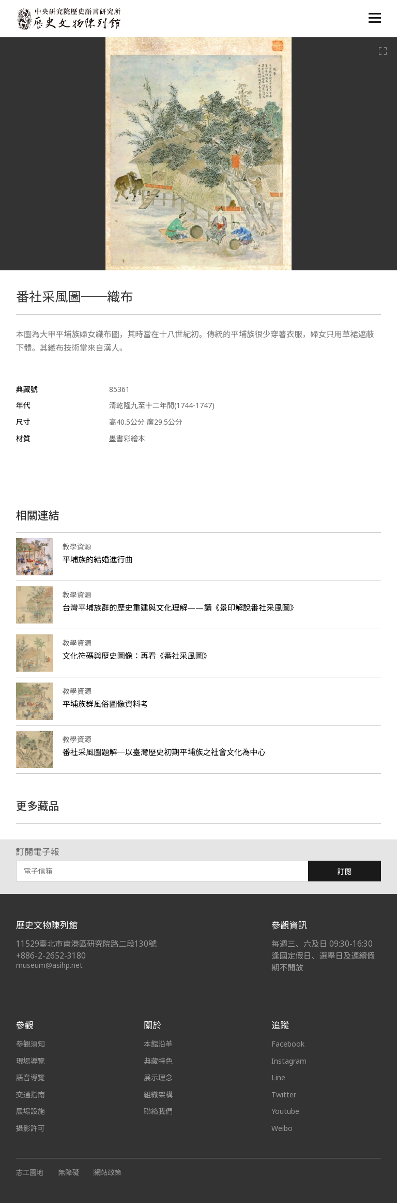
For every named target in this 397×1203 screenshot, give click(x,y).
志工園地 (29, 1172)
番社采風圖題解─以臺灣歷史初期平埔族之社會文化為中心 (164, 752)
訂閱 (345, 871)
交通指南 (30, 1094)
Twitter (283, 1094)
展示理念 (158, 1077)
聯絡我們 (158, 1111)
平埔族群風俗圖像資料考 (105, 704)
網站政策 (107, 1172)
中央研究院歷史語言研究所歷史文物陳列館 (68, 19)
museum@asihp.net (49, 965)
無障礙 (68, 1172)
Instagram (289, 1061)
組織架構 (158, 1094)
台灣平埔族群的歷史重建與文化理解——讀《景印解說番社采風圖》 (180, 607)
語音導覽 (30, 1077)
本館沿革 (158, 1044)
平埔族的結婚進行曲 (98, 559)
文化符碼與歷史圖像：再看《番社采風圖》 (137, 655)
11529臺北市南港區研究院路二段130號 (86, 943)
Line (278, 1077)
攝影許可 (30, 1128)
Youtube (285, 1111)
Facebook (287, 1044)
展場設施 (30, 1111)
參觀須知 (30, 1044)
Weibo (282, 1128)
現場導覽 (30, 1061)
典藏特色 (158, 1061)
